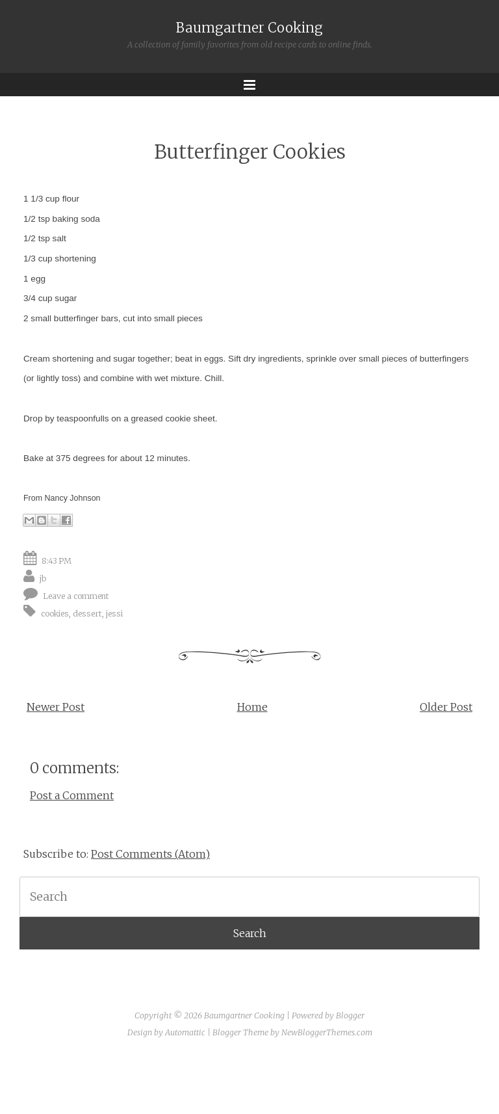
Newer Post (55, 706)
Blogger (350, 1015)
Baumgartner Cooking (249, 28)
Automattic (185, 1032)
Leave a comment (76, 596)
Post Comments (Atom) (150, 853)
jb (43, 578)
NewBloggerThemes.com (326, 1032)
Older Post (446, 706)
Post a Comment (72, 795)
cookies (55, 613)
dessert (87, 613)
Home (252, 706)
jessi (114, 613)
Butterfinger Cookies (250, 152)
